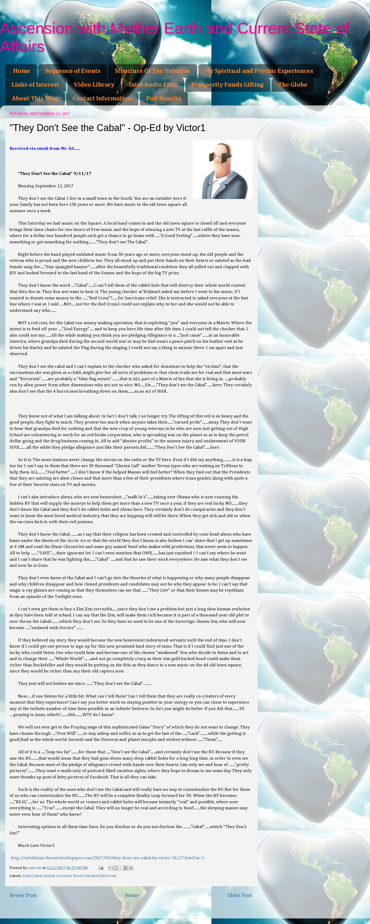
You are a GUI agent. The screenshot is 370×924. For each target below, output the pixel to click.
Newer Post (23, 895)
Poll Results (163, 98)
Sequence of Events (72, 71)
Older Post (239, 895)
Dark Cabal (32, 876)
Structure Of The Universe (152, 71)
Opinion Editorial (100, 876)
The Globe (292, 85)
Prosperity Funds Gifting (227, 85)
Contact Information (102, 98)
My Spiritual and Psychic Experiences (259, 71)
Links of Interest (35, 85)
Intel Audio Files (153, 85)
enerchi (35, 868)
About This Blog (35, 98)
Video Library (94, 85)
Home (21, 71)
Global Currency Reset (64, 876)
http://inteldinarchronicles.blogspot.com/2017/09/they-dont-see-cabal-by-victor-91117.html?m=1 (107, 858)
